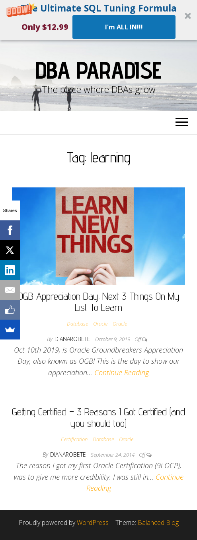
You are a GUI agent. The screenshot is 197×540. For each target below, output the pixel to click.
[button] (98, 20)
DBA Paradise (98, 70)
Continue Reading (121, 372)
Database (77, 323)
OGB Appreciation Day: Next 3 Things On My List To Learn (98, 302)
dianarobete (73, 339)
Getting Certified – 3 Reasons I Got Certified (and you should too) (98, 417)
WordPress (93, 522)
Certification (74, 439)
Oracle (100, 323)
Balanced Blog (158, 522)
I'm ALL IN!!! (124, 27)
